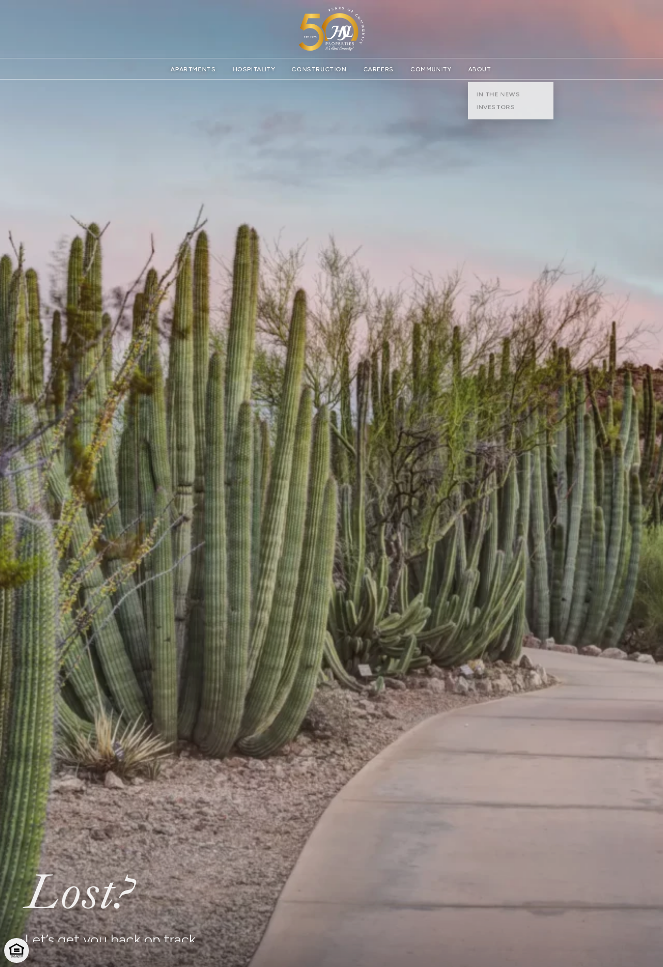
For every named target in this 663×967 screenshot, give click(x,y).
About (479, 69)
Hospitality (254, 69)
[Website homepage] (332, 29)
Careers (378, 69)
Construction (318, 69)
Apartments (193, 69)
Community (430, 69)
